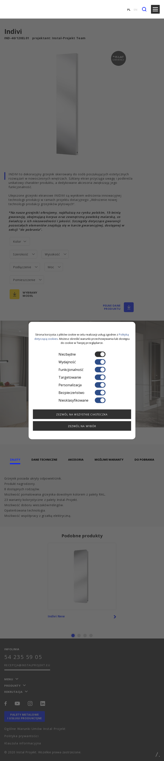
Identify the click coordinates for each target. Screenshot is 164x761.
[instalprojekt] (13, 9)
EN (135, 10)
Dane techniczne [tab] (44, 459)
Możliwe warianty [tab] (109, 459)
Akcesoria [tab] (75, 459)
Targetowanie (82, 377)
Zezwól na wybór (82, 426)
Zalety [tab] (15, 459)
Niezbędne (82, 354)
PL (128, 10)
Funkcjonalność (82, 369)
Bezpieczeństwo (82, 392)
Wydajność (82, 362)
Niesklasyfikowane (82, 400)
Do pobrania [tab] (144, 459)
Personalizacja (82, 385)
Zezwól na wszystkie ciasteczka (82, 414)
